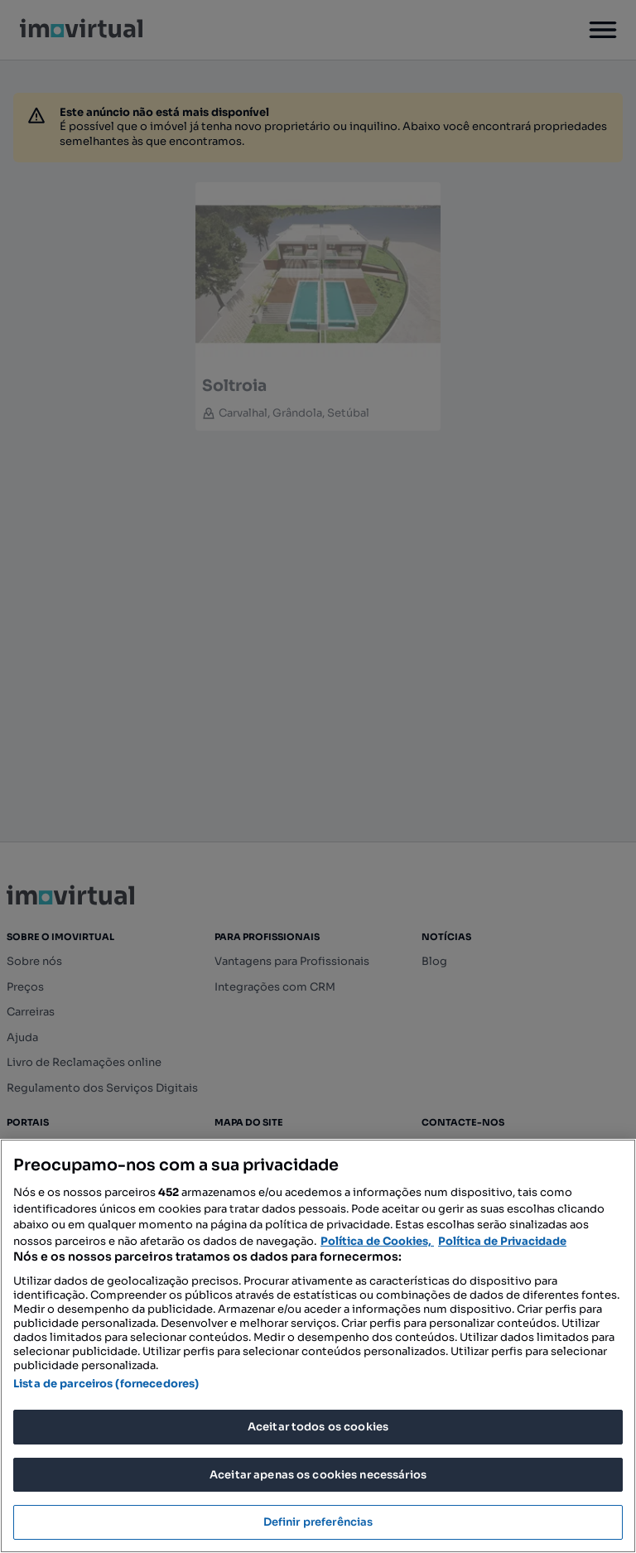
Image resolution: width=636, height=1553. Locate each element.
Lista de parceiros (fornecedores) (106, 1384)
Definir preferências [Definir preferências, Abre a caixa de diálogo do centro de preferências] (318, 1522)
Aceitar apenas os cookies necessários (318, 1475)
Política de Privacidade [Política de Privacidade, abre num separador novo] (502, 1241)
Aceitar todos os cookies (318, 1427)
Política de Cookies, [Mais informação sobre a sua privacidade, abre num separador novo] (377, 1241)
